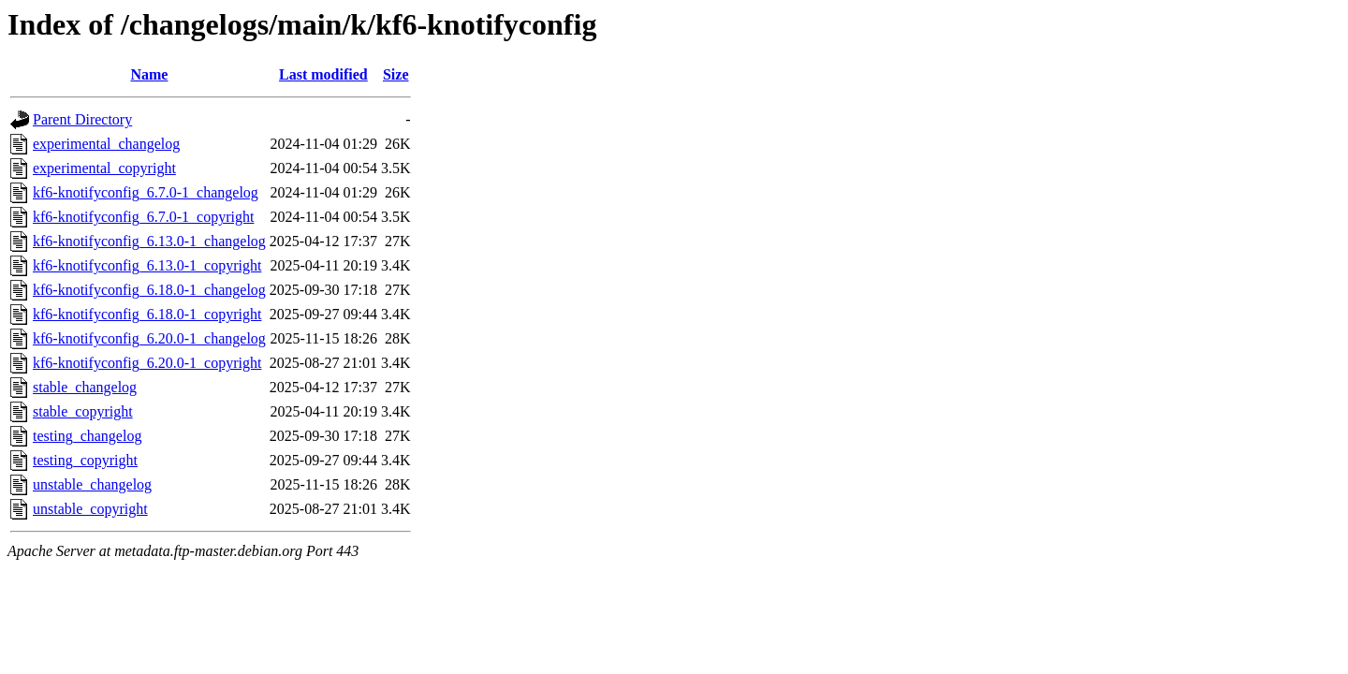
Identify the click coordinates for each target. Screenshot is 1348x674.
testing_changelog (87, 436)
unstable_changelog (92, 484)
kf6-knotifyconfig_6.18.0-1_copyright (147, 314)
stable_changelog (85, 387)
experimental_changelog (106, 144)
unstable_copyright (90, 509)
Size (396, 74)
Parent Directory (82, 119)
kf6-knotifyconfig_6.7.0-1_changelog (145, 192)
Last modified (323, 74)
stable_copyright (83, 411)
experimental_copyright (104, 168)
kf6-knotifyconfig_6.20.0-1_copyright (147, 363)
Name (149, 74)
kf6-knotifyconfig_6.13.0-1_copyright (147, 265)
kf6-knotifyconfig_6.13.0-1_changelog (149, 241)
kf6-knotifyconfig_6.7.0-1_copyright (143, 217)
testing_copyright (85, 460)
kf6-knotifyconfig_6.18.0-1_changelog (149, 290)
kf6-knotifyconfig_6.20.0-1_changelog (149, 338)
